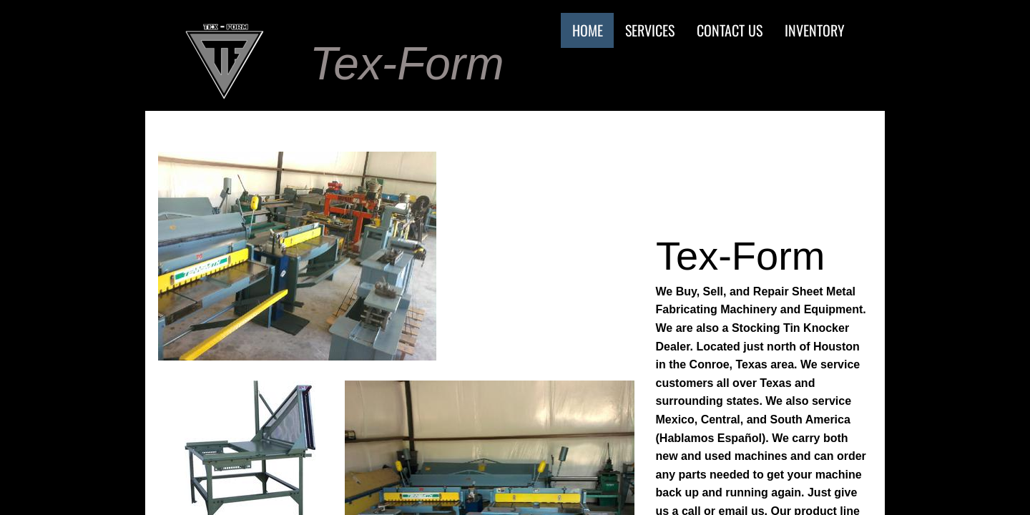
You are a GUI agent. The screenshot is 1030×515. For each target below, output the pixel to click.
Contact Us (729, 30)
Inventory (815, 30)
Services (650, 30)
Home (587, 30)
